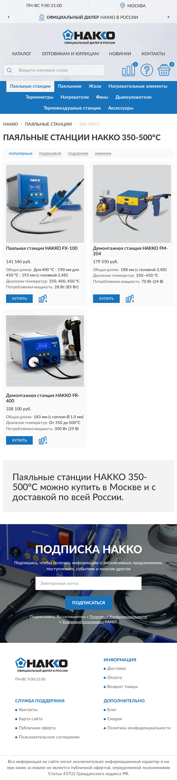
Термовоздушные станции (72, 108)
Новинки (120, 54)
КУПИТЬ (19, 298)
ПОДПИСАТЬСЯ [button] (88, 603)
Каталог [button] (22, 54)
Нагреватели (75, 97)
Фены (102, 97)
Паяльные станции (30, 86)
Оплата (114, 678)
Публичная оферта (37, 728)
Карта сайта (30, 719)
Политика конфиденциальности (139, 728)
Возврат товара (122, 687)
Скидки (114, 719)
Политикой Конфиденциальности (118, 617)
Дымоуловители (133, 97)
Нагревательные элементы (138, 86)
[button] (146, 70)
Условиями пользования (83, 622)
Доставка (116, 669)
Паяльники (70, 86)
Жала (95, 86)
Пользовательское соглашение (49, 737)
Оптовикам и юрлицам (70, 54)
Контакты (153, 54)
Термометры (39, 97)
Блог (112, 710)
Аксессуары (120, 108)
